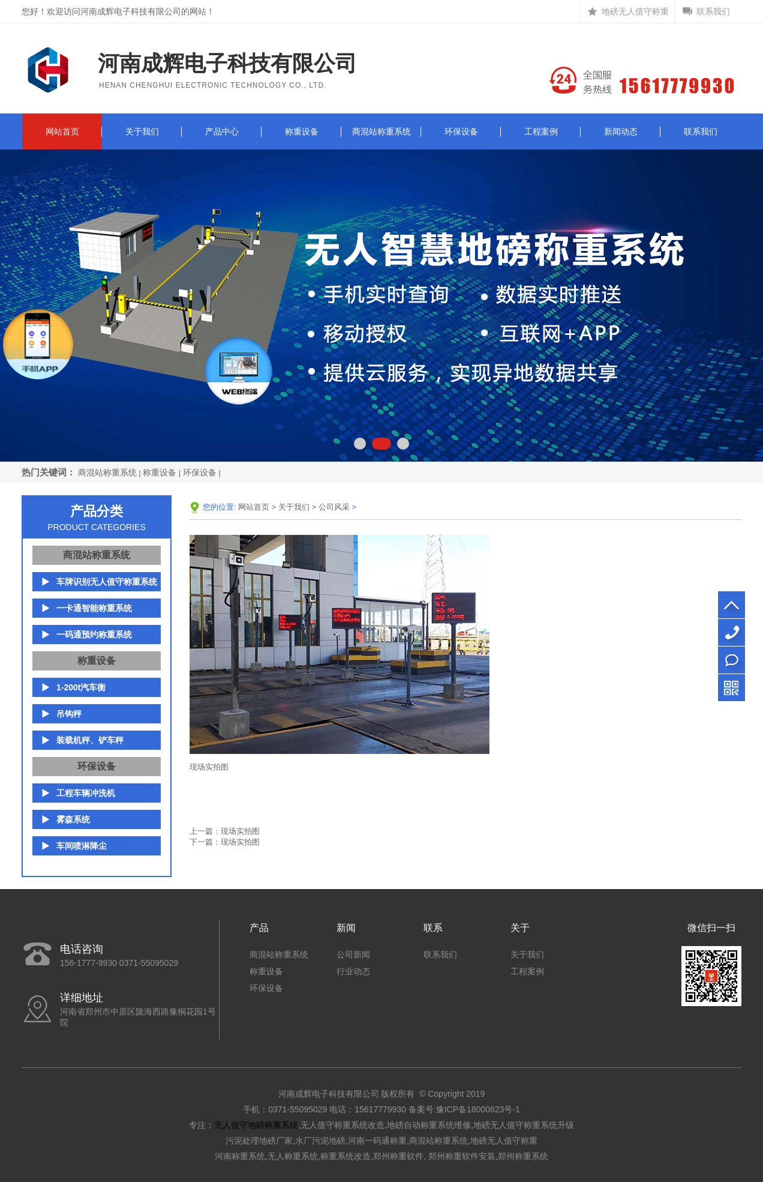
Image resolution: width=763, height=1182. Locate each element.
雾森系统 (73, 819)
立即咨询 (731, 660)
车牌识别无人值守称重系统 (106, 581)
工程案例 (541, 131)
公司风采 (334, 506)
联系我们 (713, 11)
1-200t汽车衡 (81, 687)
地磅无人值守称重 (635, 11)
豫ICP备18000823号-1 (478, 1109)
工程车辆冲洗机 (85, 793)
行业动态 (353, 971)
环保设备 (461, 131)
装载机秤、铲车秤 (90, 740)
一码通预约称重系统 (94, 634)
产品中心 (222, 131)
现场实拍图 (240, 831)
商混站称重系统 (381, 131)
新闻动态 (621, 131)
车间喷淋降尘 (81, 846)
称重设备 (302, 131)
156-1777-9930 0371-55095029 (731, 632)
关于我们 (142, 131)
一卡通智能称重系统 (94, 608)
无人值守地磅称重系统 (256, 1125)
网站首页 (62, 131)
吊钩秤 (69, 714)
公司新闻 (353, 954)
